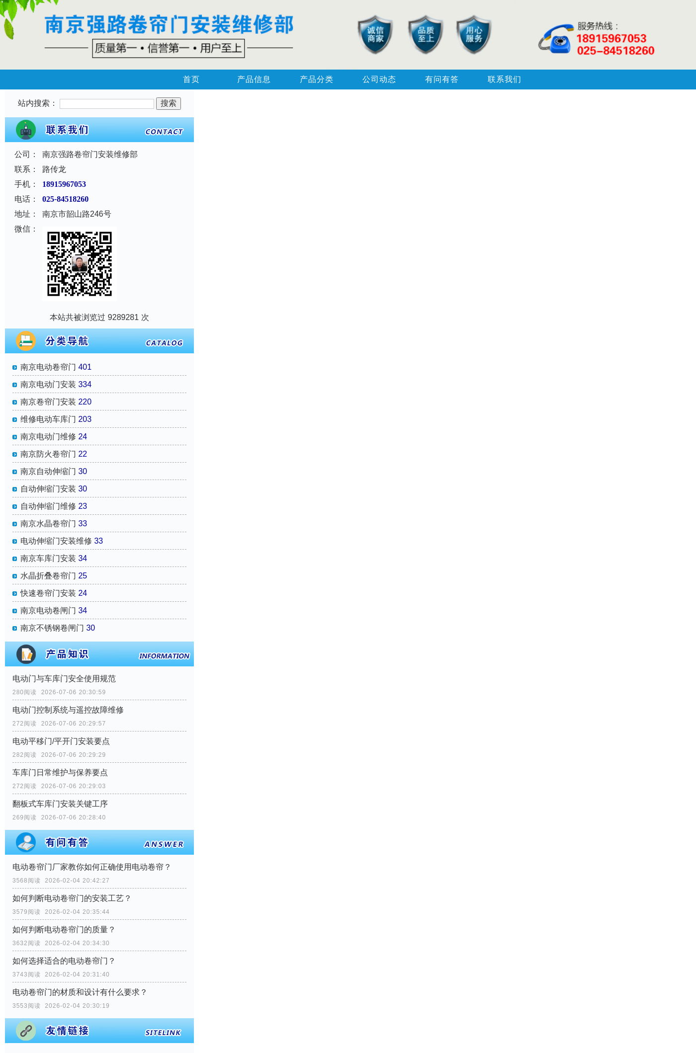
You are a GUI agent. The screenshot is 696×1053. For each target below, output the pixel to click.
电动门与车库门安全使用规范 (64, 678)
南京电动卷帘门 (48, 367)
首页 (191, 79)
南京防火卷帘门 (48, 454)
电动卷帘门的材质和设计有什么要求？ (80, 992)
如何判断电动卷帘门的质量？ (64, 929)
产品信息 (254, 79)
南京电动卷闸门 (48, 610)
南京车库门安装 (48, 558)
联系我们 (505, 79)
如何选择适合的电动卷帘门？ (64, 961)
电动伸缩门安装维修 (56, 541)
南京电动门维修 (48, 436)
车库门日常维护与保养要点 (60, 772)
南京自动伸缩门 (48, 471)
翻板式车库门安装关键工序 (60, 804)
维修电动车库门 (48, 419)
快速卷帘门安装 (48, 593)
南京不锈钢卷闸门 (52, 628)
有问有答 (442, 79)
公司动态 (379, 79)
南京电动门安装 (48, 384)
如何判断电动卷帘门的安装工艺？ (72, 898)
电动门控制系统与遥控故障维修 (68, 710)
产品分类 (317, 79)
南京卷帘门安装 (48, 402)
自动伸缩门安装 (48, 489)
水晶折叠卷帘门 (48, 575)
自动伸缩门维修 (48, 506)
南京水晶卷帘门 (48, 523)
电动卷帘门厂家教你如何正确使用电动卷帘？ (92, 867)
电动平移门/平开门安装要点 (61, 741)
